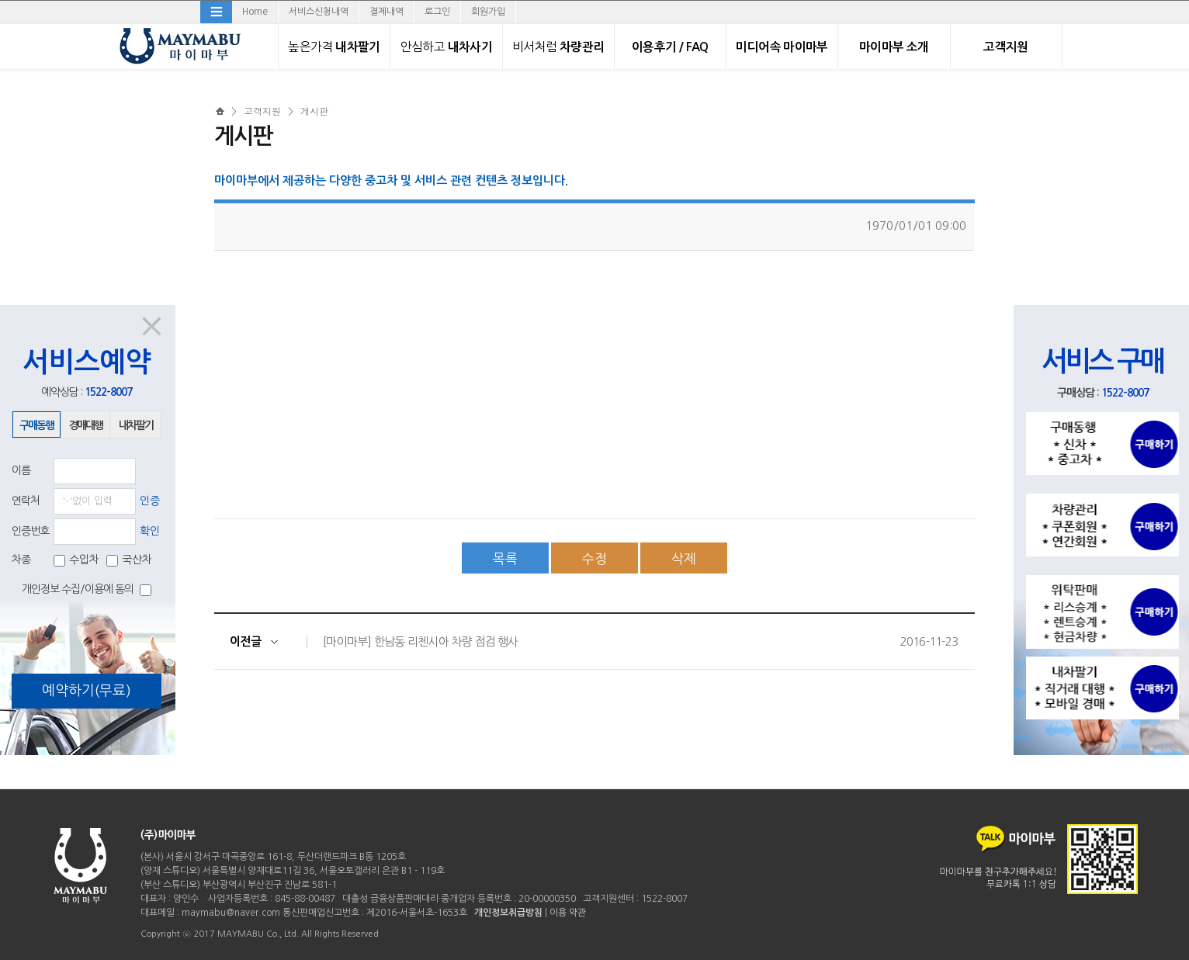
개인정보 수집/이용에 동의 (86, 590)
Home (255, 11)
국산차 (129, 559)
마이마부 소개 (894, 47)
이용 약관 (567, 912)
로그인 (437, 11)
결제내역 (386, 11)
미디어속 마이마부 (781, 47)
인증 (150, 500)
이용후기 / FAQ (670, 47)
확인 (150, 530)
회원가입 (488, 11)
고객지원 (1005, 47)
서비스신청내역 (318, 11)
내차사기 (446, 47)
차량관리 (558, 47)
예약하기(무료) (86, 691)
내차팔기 (334, 47)
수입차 (76, 559)
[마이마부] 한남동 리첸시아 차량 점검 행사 (420, 641)
